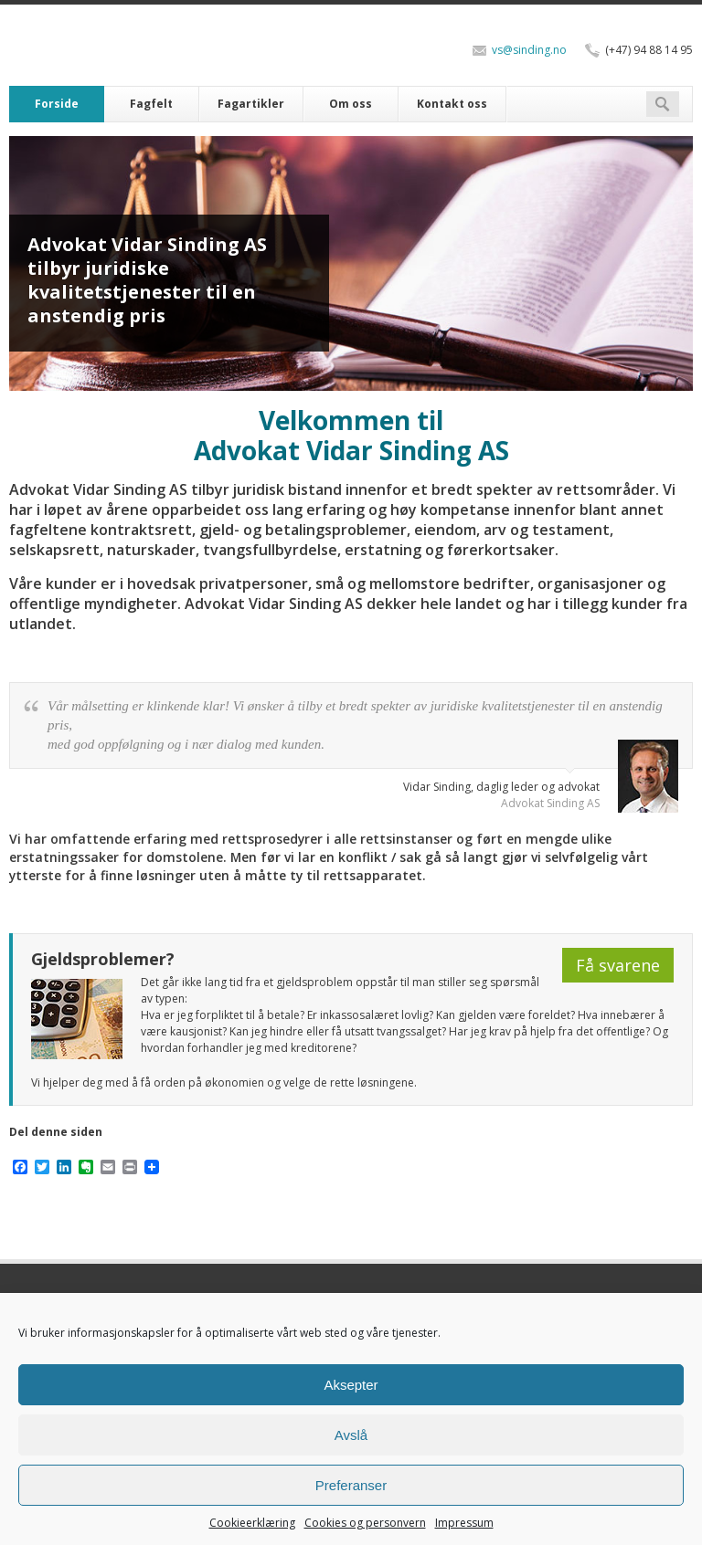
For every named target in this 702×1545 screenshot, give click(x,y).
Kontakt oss (452, 103)
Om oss (350, 103)
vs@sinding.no (529, 50)
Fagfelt (151, 103)
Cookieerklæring (252, 1522)
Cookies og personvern (365, 1522)
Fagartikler (251, 103)
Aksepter (351, 1385)
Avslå (351, 1435)
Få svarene (618, 965)
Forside (57, 103)
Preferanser (351, 1485)
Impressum (464, 1522)
